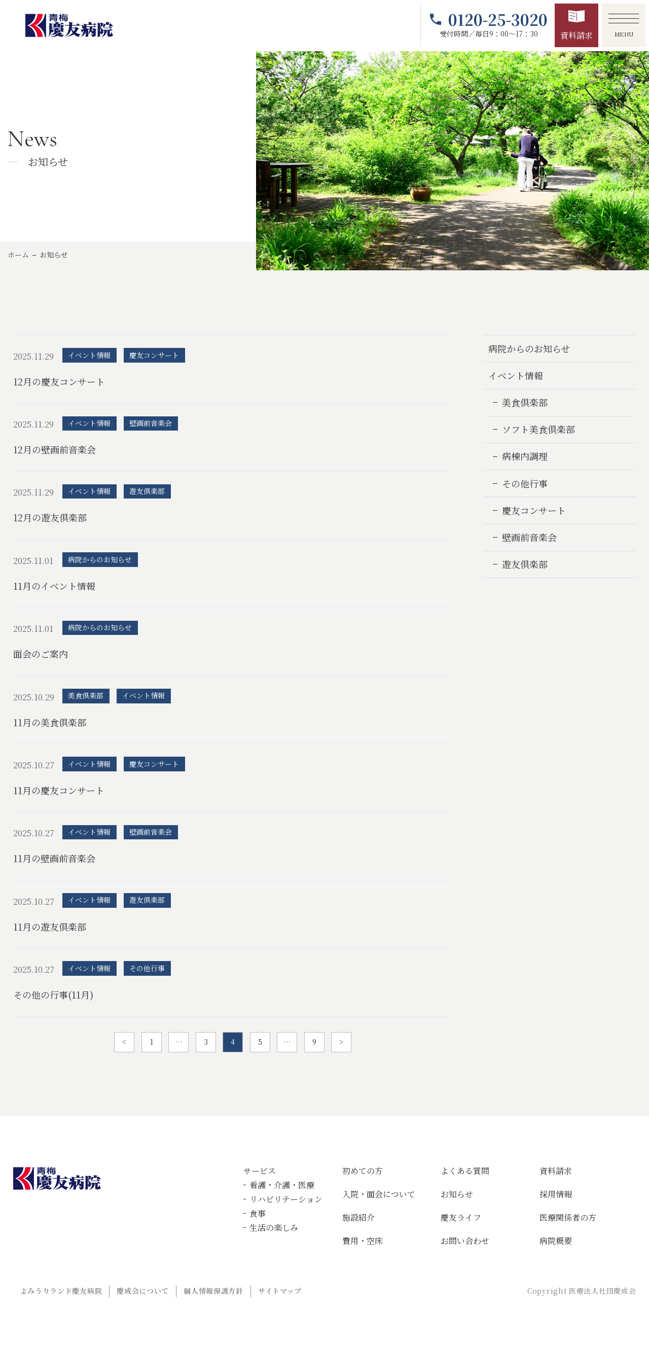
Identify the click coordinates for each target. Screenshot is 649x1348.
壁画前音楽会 (529, 537)
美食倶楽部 (525, 402)
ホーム (18, 255)
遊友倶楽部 (525, 564)
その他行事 (525, 483)
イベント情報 (515, 375)
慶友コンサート (534, 510)
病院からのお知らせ (529, 348)
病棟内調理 (525, 456)
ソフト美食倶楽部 (538, 429)
